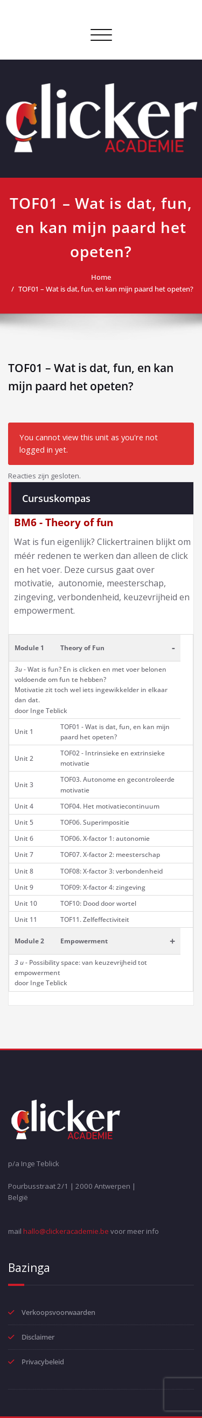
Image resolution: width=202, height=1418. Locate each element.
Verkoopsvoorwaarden (58, 1312)
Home (101, 277)
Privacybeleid (43, 1361)
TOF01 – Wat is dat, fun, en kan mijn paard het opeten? (105, 289)
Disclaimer (38, 1337)
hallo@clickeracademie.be (66, 1231)
